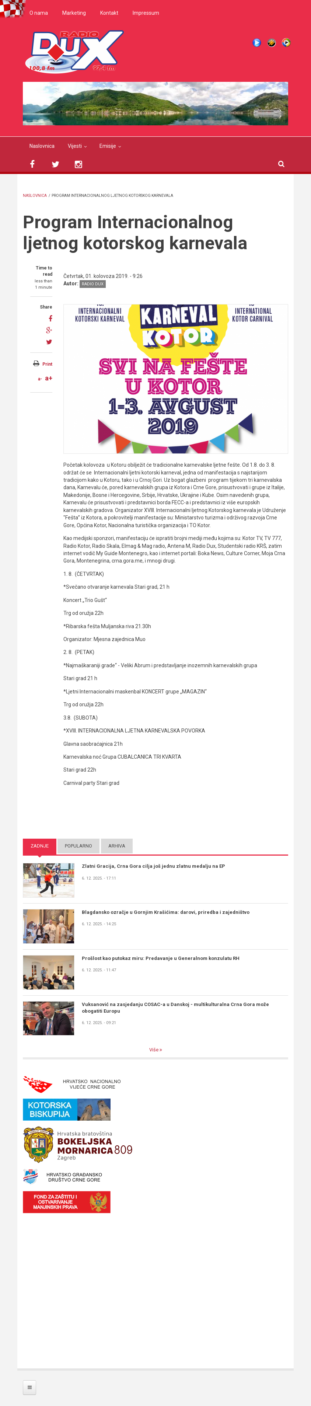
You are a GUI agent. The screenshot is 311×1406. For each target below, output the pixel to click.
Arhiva (116, 846)
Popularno (78, 846)
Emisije (107, 146)
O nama (38, 13)
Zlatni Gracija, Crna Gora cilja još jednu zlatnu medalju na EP (153, 866)
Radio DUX (93, 284)
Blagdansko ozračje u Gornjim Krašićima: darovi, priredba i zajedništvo (165, 912)
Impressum (146, 13)
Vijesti (75, 146)
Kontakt (109, 13)
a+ (48, 378)
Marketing (74, 13)
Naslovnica (42, 146)
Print (47, 364)
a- (40, 379)
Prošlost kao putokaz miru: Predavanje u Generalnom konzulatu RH (161, 958)
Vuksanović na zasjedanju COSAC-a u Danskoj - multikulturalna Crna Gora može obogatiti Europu (175, 1008)
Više (154, 1049)
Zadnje (40, 846)
